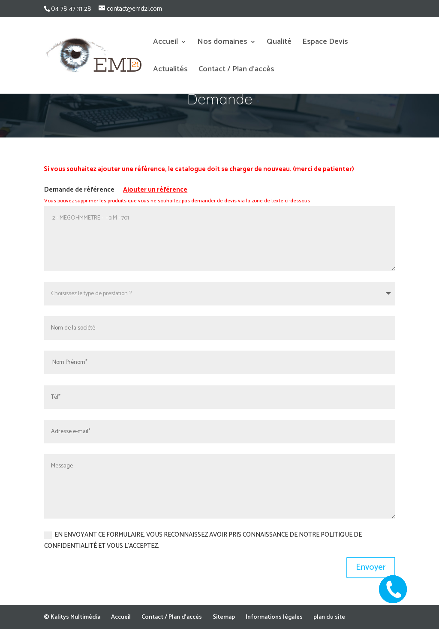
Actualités (170, 71)
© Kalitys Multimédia (72, 617)
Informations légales (274, 617)
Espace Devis (325, 43)
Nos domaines (222, 43)
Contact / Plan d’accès (236, 71)
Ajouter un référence (155, 189)
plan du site (329, 617)
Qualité (279, 43)
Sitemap (224, 617)
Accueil (165, 43)
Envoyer (371, 567)
